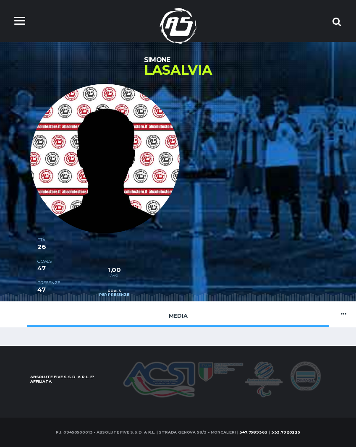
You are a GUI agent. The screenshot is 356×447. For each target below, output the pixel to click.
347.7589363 (253, 432)
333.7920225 (285, 432)
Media (178, 313)
